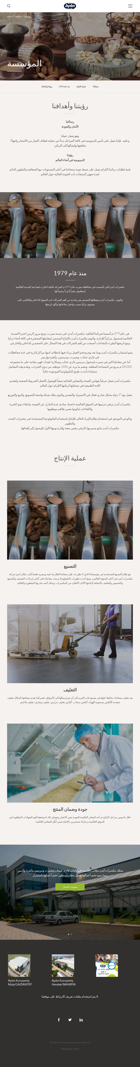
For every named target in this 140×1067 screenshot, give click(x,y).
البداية (9, 17)
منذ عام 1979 (64, 86)
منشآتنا (96, 86)
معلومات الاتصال (70, 887)
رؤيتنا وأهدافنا (47, 86)
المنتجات (18, 17)
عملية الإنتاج (81, 86)
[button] (68, 934)
